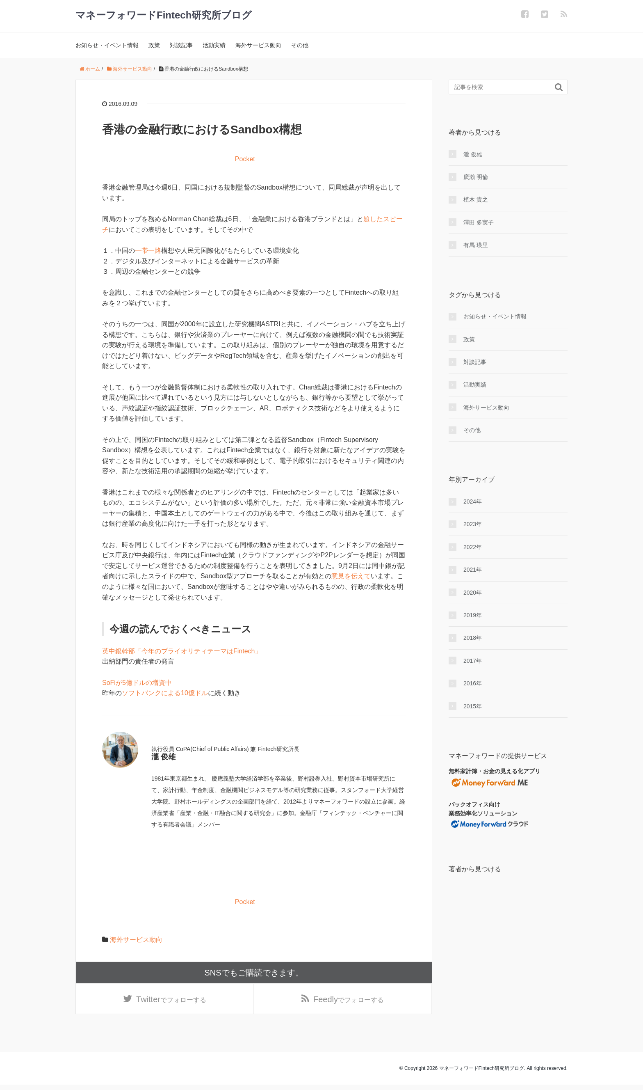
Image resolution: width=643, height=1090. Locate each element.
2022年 (472, 547)
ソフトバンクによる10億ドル (165, 692)
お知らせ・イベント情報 (107, 45)
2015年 (472, 706)
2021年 (472, 569)
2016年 (472, 683)
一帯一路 (148, 250)
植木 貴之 (475, 199)
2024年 (472, 501)
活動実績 (214, 45)
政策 (154, 45)
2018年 (472, 637)
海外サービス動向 (258, 45)
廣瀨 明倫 (475, 177)
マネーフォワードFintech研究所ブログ (163, 15)
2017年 (472, 660)
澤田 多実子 (478, 222)
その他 (299, 45)
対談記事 (181, 45)
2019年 (472, 615)
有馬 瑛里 (475, 245)
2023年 (472, 524)
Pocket (245, 159)
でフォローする (171, 1002)
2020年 (472, 592)
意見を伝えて (351, 575)
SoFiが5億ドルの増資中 (137, 682)
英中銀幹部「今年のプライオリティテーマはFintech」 (181, 651)
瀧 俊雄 (472, 154)
